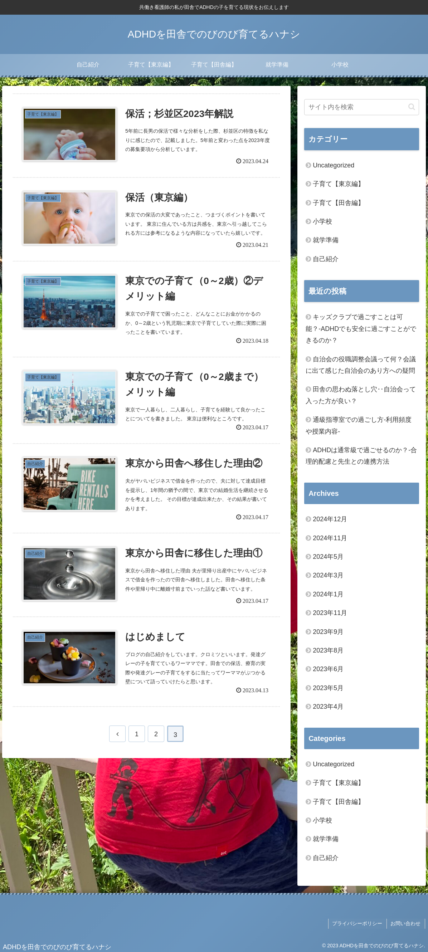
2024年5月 (328, 556)
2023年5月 (328, 688)
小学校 (322, 221)
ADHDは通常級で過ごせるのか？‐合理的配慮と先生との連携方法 (361, 455)
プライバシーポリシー (359, 923)
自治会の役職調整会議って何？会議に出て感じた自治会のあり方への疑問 (361, 365)
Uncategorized (333, 165)
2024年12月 (330, 519)
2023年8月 (328, 650)
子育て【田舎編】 (338, 202)
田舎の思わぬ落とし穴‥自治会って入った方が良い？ (361, 395)
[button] (411, 107)
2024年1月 (328, 594)
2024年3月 (328, 575)
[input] (361, 107)
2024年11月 (330, 538)
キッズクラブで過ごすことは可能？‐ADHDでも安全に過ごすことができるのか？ (361, 328)
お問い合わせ (406, 923)
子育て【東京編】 (338, 183)
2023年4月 (328, 706)
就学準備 (326, 240)
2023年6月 (328, 669)
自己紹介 (326, 259)
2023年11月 (330, 612)
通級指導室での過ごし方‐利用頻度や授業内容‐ (359, 425)
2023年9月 (328, 631)
